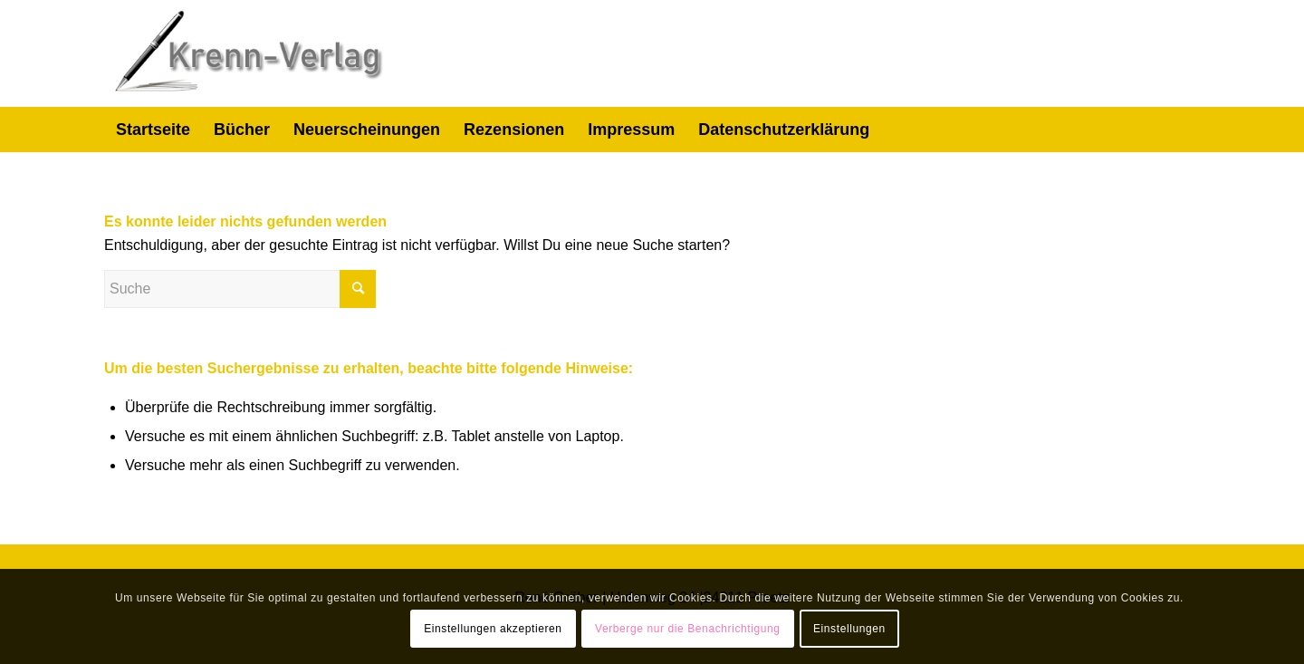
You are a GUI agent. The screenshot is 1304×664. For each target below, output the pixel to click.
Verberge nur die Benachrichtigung (688, 628)
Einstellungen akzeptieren (492, 628)
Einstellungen (849, 628)
